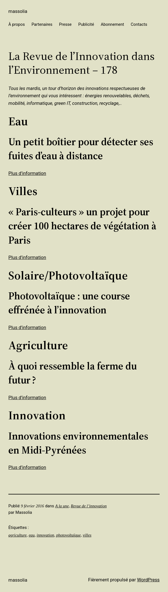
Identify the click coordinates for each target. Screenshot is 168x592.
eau (32, 535)
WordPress (148, 579)
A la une (61, 506)
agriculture (17, 535)
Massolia (17, 11)
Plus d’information (27, 173)
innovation (45, 535)
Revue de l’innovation (89, 506)
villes (87, 535)
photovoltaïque (68, 535)
